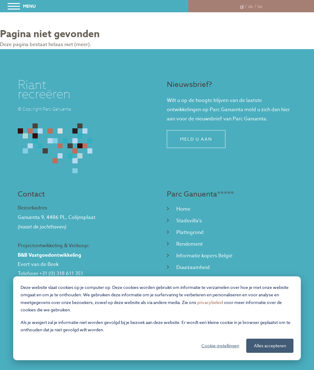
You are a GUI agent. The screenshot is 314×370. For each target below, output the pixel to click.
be (260, 6)
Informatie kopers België (199, 255)
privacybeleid (210, 302)
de (250, 6)
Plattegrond (185, 232)
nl (241, 6)
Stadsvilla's (184, 220)
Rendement (185, 244)
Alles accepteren (270, 346)
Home (178, 209)
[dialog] (157, 318)
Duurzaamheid (188, 267)
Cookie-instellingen (220, 346)
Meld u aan (196, 139)
